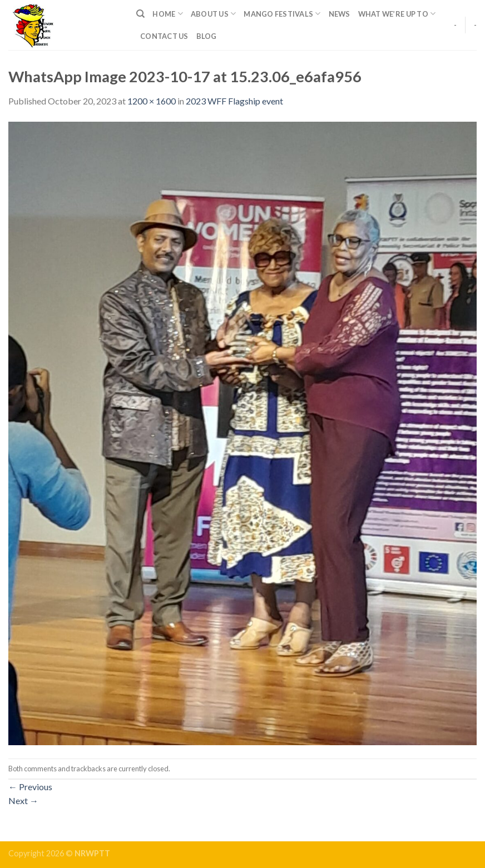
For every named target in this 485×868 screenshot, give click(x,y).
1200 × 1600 (151, 101)
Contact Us (164, 36)
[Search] (140, 13)
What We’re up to (397, 13)
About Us (213, 13)
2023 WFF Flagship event (234, 101)
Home (167, 13)
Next (23, 800)
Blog (206, 36)
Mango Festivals (282, 13)
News (339, 13)
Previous (30, 786)
